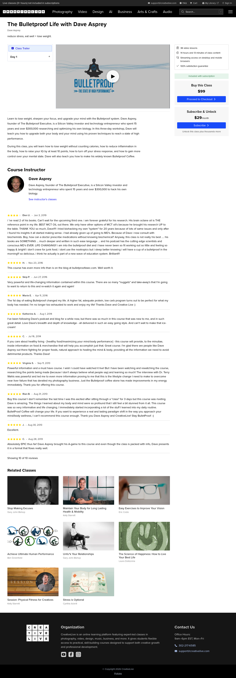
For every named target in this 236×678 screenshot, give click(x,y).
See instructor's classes (43, 199)
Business (125, 11)
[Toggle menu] (230, 11)
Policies (118, 673)
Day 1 (13, 57)
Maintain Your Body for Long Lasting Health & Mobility (84, 510)
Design (98, 11)
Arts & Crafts (147, 11)
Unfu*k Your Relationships (78, 554)
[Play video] (113, 76)
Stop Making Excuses (20, 508)
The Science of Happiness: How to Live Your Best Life (142, 555)
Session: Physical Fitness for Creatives (30, 600)
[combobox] (201, 11)
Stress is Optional (73, 600)
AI (110, 11)
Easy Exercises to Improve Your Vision (141, 508)
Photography (62, 11)
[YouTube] (63, 654)
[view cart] (194, 3)
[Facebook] (71, 654)
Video (82, 11)
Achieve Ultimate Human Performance (30, 554)
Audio (167, 11)
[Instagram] (78, 654)
